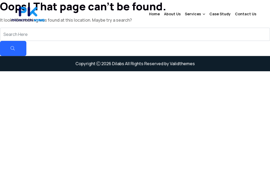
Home (154, 13)
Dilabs (118, 63)
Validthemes (182, 63)
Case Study (220, 13)
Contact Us (245, 13)
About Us (172, 13)
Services (193, 13)
